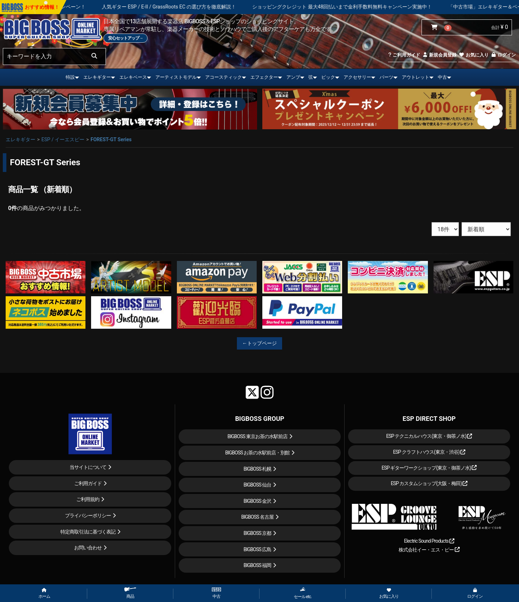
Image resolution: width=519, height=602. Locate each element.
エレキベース (133, 77)
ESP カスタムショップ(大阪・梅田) (429, 483)
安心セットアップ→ (125, 38)
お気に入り (473, 55)
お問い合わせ (88, 547)
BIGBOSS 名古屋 (257, 517)
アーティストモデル (176, 77)
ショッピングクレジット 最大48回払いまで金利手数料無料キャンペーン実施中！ (358, 7)
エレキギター (97, 77)
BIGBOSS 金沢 (258, 501)
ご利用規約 (87, 499)
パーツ (386, 77)
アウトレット (415, 77)
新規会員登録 (439, 55)
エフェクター (264, 77)
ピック (328, 77)
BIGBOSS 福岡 (258, 565)
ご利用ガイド (404, 55)
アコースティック (223, 77)
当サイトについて (88, 467)
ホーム (44, 593)
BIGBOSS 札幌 (258, 469)
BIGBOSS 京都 (258, 533)
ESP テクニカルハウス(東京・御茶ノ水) (429, 436)
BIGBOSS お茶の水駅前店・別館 (257, 452)
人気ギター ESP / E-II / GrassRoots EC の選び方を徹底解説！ (185, 7)
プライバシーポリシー (88, 515)
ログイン (503, 55)
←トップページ (259, 343)
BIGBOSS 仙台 (258, 485)
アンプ (293, 77)
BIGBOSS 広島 (258, 549)
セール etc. (303, 593)
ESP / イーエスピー (62, 139)
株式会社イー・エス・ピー (429, 550)
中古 (442, 77)
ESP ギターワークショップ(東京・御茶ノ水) (429, 468)
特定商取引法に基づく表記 (87, 532)
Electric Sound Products (429, 541)
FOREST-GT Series (110, 139)
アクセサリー (357, 77)
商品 (130, 593)
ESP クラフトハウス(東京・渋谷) (429, 452)
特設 (70, 77)
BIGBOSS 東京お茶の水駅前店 (257, 436)
